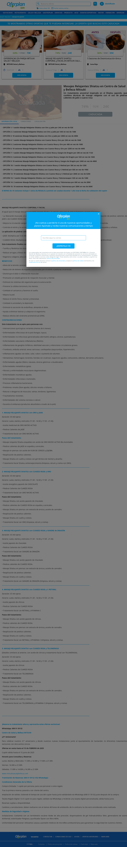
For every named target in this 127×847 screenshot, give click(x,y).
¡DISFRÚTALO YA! (64, 246)
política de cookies (78, 261)
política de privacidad (53, 258)
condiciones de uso (34, 262)
